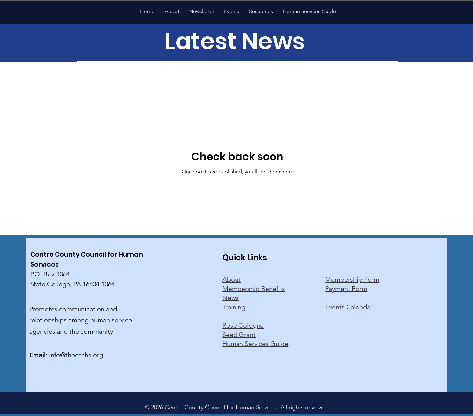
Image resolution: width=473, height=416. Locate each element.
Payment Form (346, 289)
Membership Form (352, 279)
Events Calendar (348, 307)
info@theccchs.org (76, 355)
